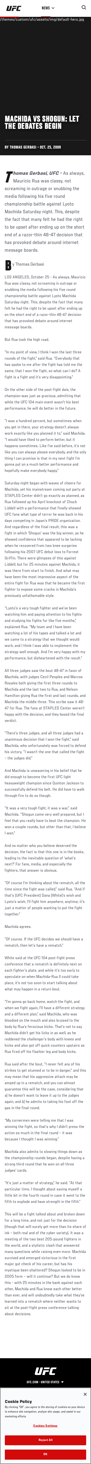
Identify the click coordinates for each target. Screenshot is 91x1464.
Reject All (45, 1440)
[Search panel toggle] (84, 7)
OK (45, 1454)
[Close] (85, 1394)
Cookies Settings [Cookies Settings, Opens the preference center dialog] (45, 1426)
